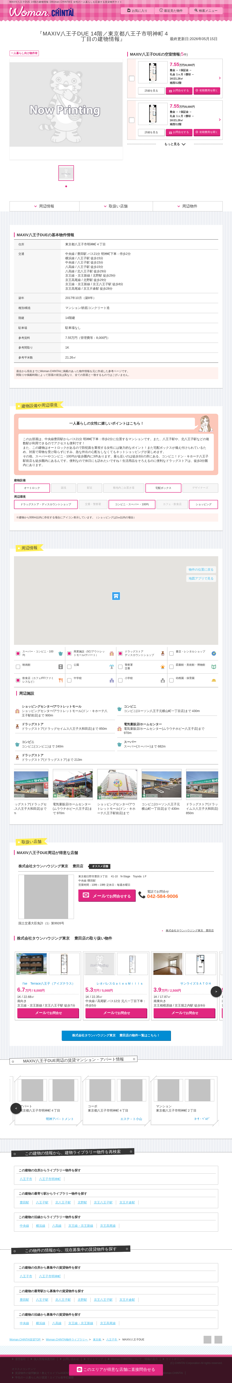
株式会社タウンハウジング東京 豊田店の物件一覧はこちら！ (116, 1035)
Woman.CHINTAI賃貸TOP (25, 1339)
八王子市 (112, 1339)
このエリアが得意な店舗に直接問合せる (116, 1369)
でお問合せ (48, 1013)
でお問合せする (107, 895)
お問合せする (179, 90)
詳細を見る (151, 90)
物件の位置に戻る (201, 569)
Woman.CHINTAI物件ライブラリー (67, 1339)
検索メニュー (206, 10)
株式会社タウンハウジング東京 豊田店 (190, 930)
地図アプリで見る (201, 578)
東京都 (97, 1339)
